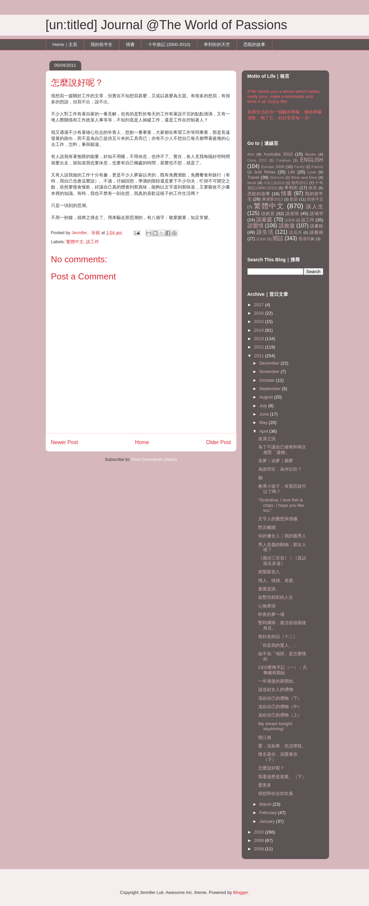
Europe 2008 (272, 166)
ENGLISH (311, 160)
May (264, 422)
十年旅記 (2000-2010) (169, 44)
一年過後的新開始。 (277, 681)
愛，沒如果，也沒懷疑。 (282, 745)
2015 (259, 321)
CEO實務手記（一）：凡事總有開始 (282, 670)
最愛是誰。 (269, 588)
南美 (313, 187)
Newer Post (64, 442)
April (264, 431)
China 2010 (257, 160)
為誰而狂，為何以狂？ (280, 469)
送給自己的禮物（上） (280, 714)
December (270, 363)
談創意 (268, 213)
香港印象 (306, 238)
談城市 (316, 213)
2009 (259, 840)
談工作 (92, 241)
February (268, 812)
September (270, 388)
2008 (259, 848)
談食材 (261, 239)
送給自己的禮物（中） (280, 706)
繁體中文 (75, 241)
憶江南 (264, 737)
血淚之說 (267, 438)
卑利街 (291, 187)
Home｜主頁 (64, 44)
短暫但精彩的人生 (275, 597)
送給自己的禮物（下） (280, 698)
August (266, 396)
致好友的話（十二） (277, 636)
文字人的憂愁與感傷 (277, 518)
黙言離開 (267, 527)
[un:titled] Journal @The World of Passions (166, 25)
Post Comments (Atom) (154, 459)
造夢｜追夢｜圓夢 (275, 460)
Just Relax (264, 171)
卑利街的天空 (217, 44)
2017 (259, 304)
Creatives (283, 160)
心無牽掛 (267, 605)
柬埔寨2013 (272, 199)
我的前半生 (101, 44)
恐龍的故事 (254, 44)
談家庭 (264, 219)
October (267, 380)
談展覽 (290, 220)
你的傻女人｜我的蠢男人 (282, 535)
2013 (259, 338)
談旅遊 (287, 225)
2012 (259, 347)
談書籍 (316, 225)
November (270, 371)
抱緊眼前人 (269, 571)
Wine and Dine (304, 177)
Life (291, 171)
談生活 (265, 232)
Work (252, 182)
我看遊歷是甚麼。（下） (282, 776)
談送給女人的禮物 (275, 689)
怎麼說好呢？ (271, 767)
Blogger (240, 892)
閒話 (278, 238)
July (263, 405)
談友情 (292, 213)
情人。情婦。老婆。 (277, 580)
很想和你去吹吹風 (275, 793)
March (266, 804)
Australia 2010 (278, 154)
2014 (259, 330)
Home (142, 442)
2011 (259, 355)
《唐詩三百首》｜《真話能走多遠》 (282, 560)
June (264, 414)
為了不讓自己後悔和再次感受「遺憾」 (282, 449)
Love (312, 172)
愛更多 (264, 785)
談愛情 (255, 225)
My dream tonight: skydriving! (275, 726)
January (267, 821)
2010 (259, 832)
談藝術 (316, 232)
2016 (259, 313)
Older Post (218, 442)
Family (299, 167)
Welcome (277, 177)
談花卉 (295, 232)
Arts (251, 154)
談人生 (314, 206)
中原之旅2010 (274, 183)
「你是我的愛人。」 (277, 645)
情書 (130, 44)
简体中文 (315, 199)
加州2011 (299, 182)
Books (310, 154)
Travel (253, 177)
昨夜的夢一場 (271, 614)
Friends (317, 167)
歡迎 (294, 199)
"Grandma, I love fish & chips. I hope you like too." (281, 505)
